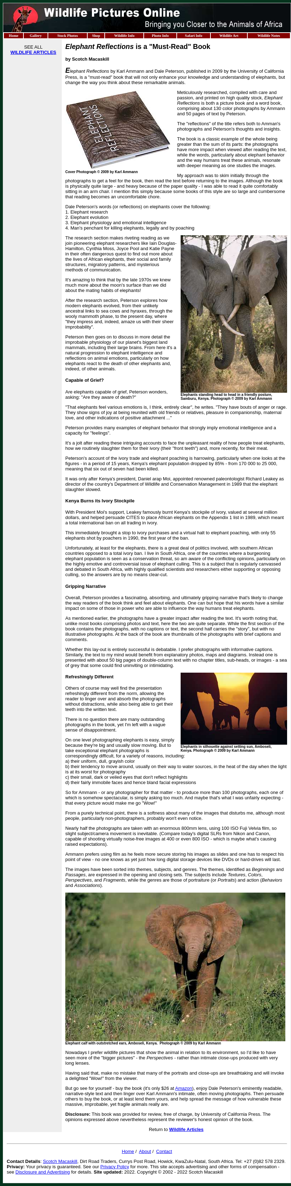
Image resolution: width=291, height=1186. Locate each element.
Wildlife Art (228, 36)
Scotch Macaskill (60, 1161)
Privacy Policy (114, 1166)
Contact (164, 1151)
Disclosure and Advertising (43, 1172)
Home (13, 36)
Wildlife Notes (268, 36)
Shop (96, 36)
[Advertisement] (33, 166)
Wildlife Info (124, 36)
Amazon (183, 1088)
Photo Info (160, 36)
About (145, 1151)
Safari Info (193, 36)
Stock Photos (67, 36)
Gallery (36, 36)
